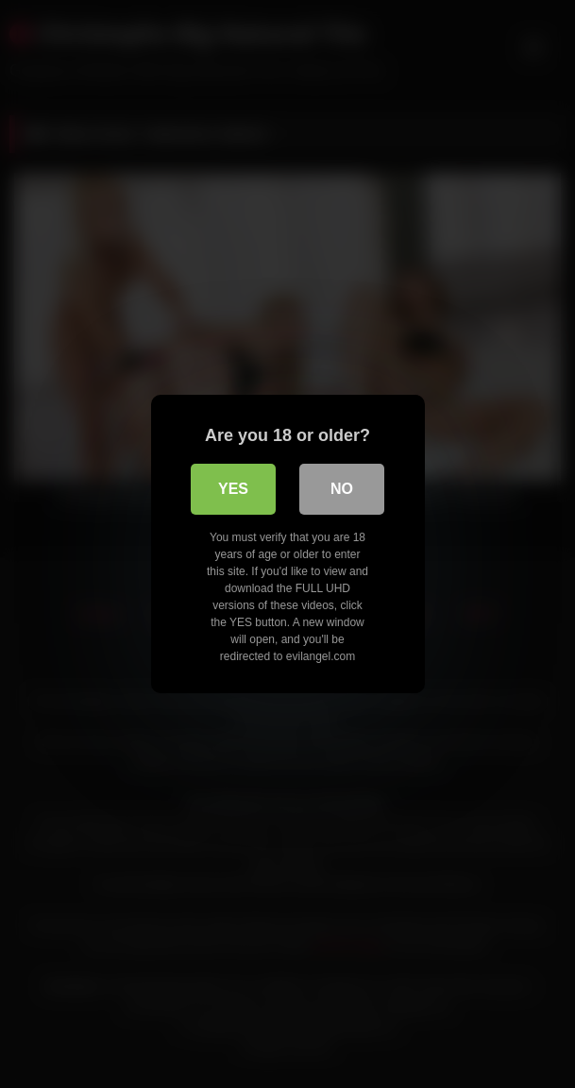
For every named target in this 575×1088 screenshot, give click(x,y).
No (341, 489)
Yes (233, 489)
